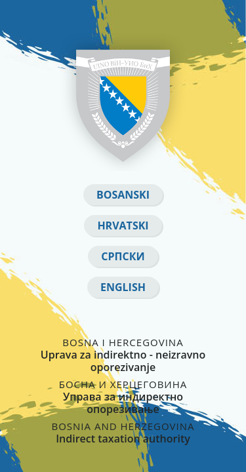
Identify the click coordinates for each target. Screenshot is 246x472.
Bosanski (123, 194)
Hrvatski (122, 225)
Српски (122, 256)
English (123, 287)
